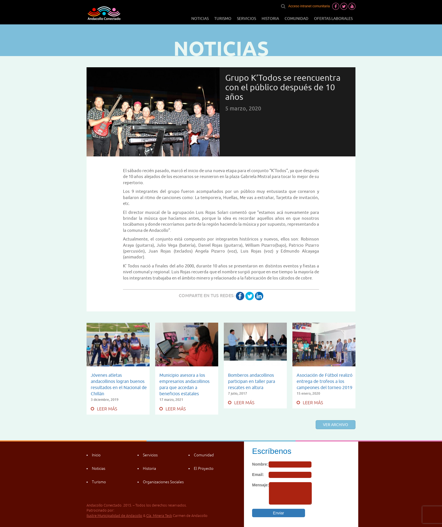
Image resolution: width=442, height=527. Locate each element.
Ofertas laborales (333, 18)
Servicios (246, 18)
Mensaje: (260, 485)
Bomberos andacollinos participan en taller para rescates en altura (251, 381)
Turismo (222, 18)
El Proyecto (203, 468)
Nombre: (260, 464)
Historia (270, 18)
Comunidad (296, 18)
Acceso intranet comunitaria (309, 6)
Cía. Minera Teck (159, 516)
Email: (258, 474)
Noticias (200, 18)
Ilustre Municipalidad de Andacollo (114, 516)
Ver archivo (335, 424)
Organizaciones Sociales (163, 482)
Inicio (96, 455)
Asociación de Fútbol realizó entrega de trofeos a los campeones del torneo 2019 (324, 381)
